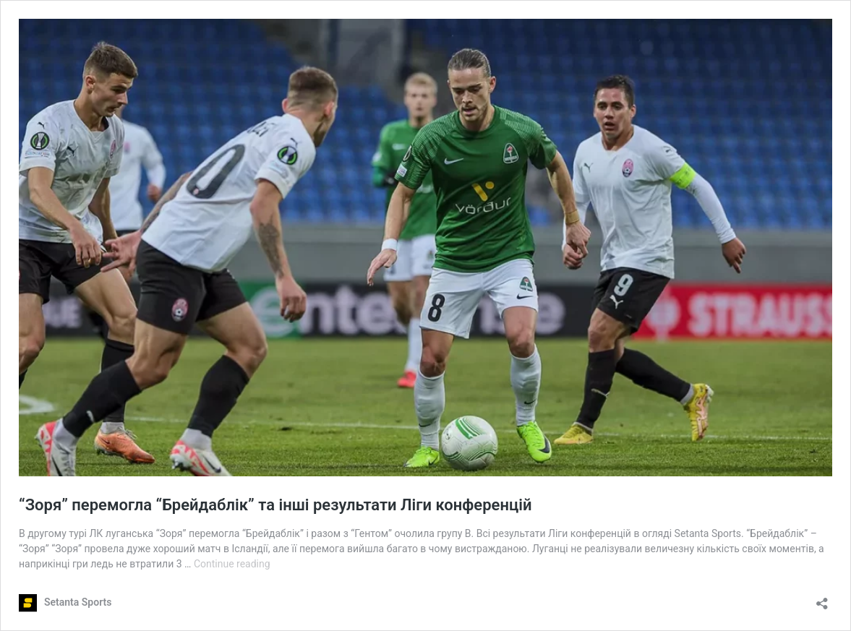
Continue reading (232, 564)
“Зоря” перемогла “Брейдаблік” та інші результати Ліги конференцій (275, 505)
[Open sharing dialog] (822, 599)
